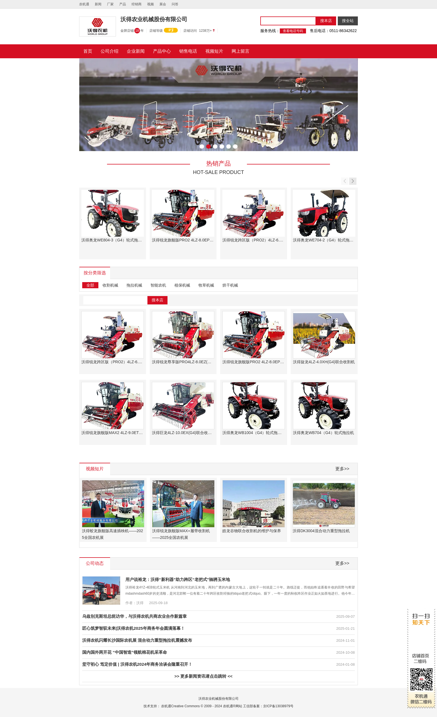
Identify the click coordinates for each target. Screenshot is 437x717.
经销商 (137, 4)
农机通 (84, 4)
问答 (175, 4)
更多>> (342, 468)
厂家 (110, 4)
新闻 (98, 4)
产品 (122, 4)
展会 (162, 4)
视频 (150, 4)
